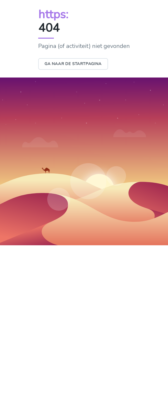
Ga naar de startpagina (73, 64)
